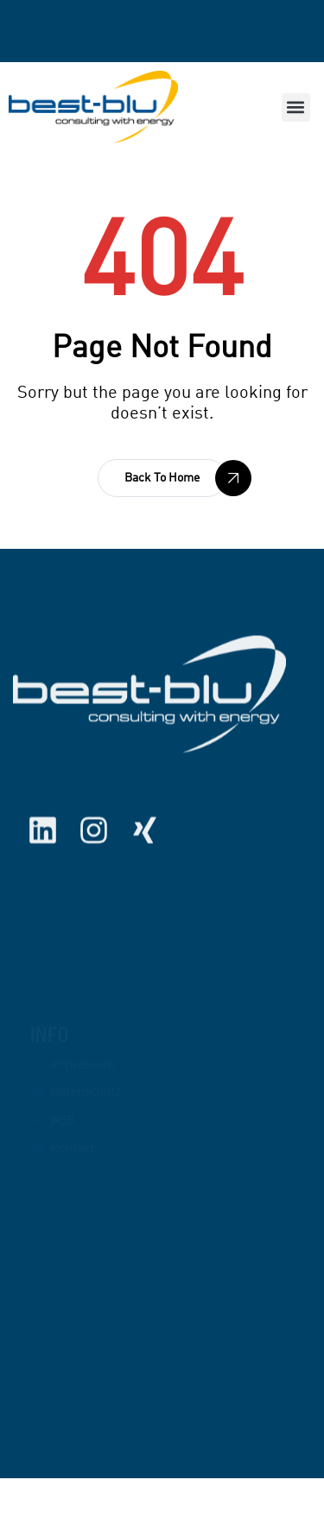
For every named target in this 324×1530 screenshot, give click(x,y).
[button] (296, 107)
